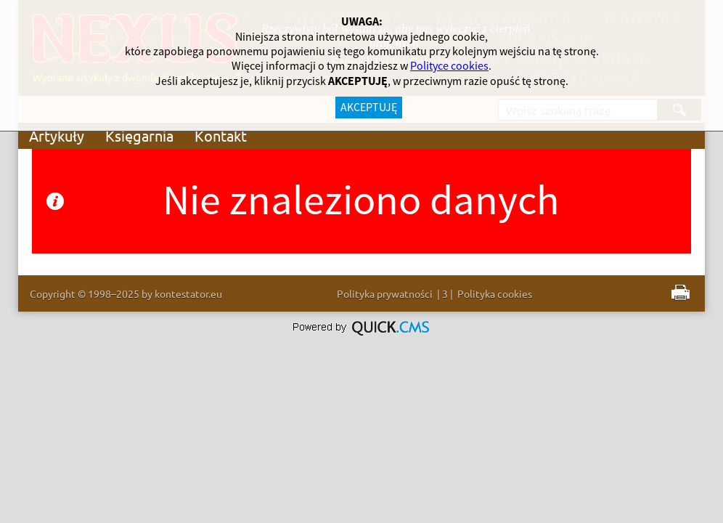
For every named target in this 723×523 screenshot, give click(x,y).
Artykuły (56, 135)
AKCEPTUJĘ (368, 107)
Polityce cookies (449, 66)
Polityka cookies (494, 293)
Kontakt (221, 135)
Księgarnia (139, 135)
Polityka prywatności (385, 293)
